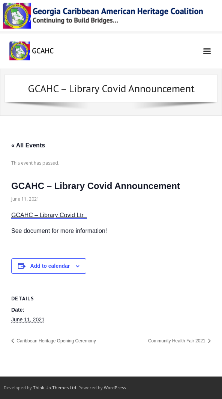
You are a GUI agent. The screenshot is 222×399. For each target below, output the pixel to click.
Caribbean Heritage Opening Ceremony (55, 341)
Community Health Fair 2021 (177, 341)
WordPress (115, 387)
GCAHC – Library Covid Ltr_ (49, 215)
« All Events (28, 145)
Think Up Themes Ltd (54, 387)
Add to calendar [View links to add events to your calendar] (50, 266)
